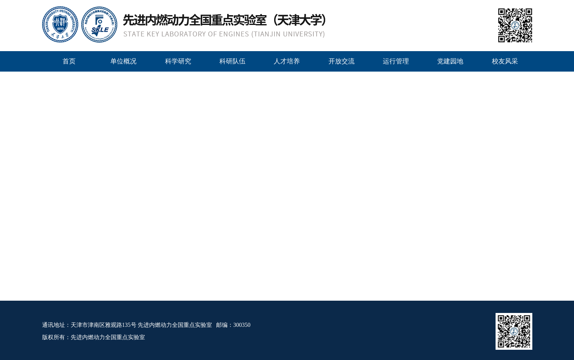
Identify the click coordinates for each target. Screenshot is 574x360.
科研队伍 (232, 61)
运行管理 (396, 61)
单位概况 (123, 61)
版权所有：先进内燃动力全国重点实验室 (93, 337)
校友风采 (505, 61)
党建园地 (450, 61)
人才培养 (287, 61)
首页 (69, 61)
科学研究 (178, 61)
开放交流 (341, 61)
